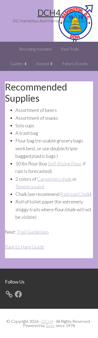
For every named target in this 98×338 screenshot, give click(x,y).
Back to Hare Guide (24, 247)
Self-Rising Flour (65, 163)
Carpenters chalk (54, 179)
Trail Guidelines (33, 232)
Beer (50, 325)
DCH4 (49, 13)
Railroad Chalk (75, 194)
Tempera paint (29, 186)
